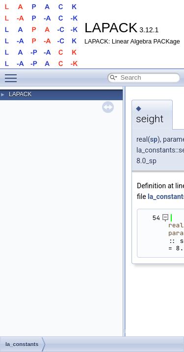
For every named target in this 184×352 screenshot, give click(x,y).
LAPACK (20, 94)
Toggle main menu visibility (13, 74)
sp (154, 139)
